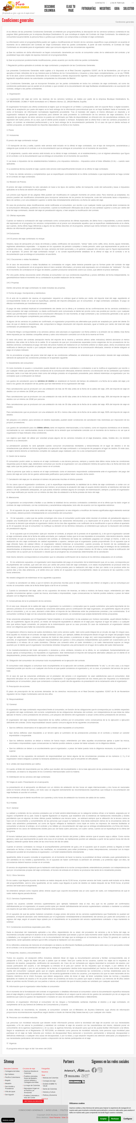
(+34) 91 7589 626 (117, 3)
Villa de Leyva (10, 1091)
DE (133, 3)
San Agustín (9, 1095)
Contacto (100, 3)
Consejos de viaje (49, 1081)
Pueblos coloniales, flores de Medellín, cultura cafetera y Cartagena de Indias (31, 1079)
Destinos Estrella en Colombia (31, 1072)
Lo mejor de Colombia (32, 1085)
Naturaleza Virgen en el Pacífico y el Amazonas (31, 1090)
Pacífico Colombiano (12, 1077)
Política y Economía (50, 1095)
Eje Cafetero (9, 1074)
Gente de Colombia (50, 1089)
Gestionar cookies (8, 1120)
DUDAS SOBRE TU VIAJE (50, 1085)
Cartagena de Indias (12, 1071)
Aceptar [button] (103, 1119)
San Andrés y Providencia (10, 1087)
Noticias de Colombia (50, 1078)
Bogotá (7, 1080)
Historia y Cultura (49, 1092)
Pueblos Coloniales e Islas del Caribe (31, 1097)
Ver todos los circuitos (33, 1101)
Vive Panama (54, 1117)
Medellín (8, 1083)
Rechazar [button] (115, 1119)
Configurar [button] (127, 1119)
